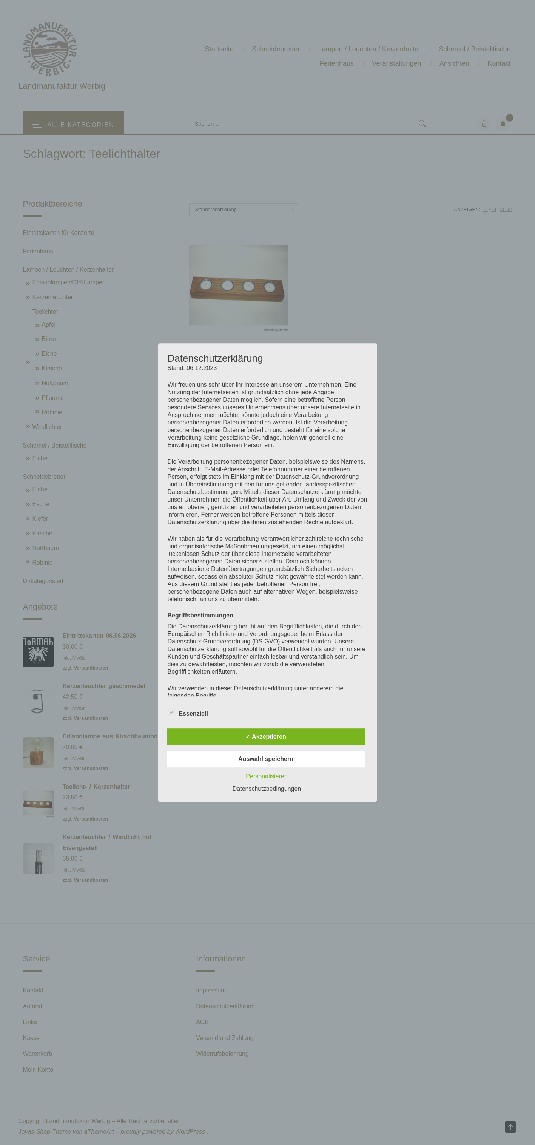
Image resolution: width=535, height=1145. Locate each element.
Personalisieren (266, 776)
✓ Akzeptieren (265, 736)
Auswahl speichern (265, 759)
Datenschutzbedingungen (267, 788)
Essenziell (188, 712)
